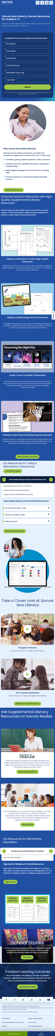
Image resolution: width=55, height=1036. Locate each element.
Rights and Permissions (35, 1018)
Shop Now (41, 1033)
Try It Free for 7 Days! (12, 471)
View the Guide (27, 825)
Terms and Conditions (35, 1026)
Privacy (4, 1026)
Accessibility (6, 1018)
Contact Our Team (27, 987)
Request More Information (14, 531)
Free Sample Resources (13, 190)
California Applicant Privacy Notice (13, 1022)
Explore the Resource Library (27, 457)
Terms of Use (32, 1022)
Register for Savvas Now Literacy (27, 704)
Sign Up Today (10, 882)
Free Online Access (13, 1034)
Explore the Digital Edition (27, 772)
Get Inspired (27, 957)
